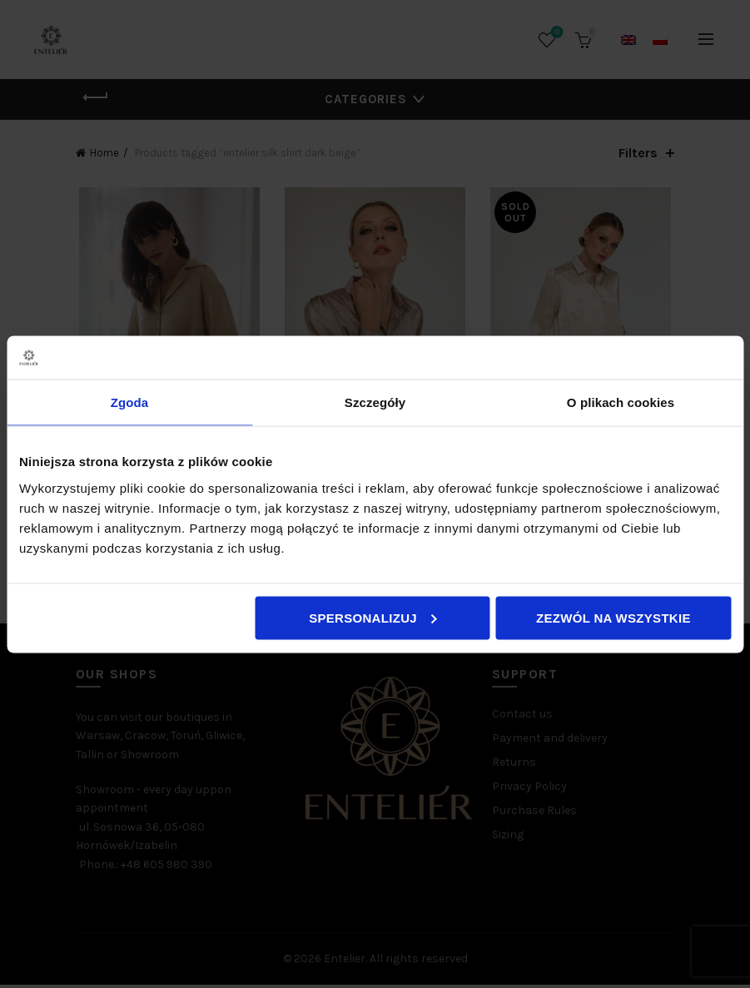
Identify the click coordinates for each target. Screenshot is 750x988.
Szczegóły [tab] (375, 402)
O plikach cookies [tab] (620, 402)
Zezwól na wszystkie (613, 617)
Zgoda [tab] (130, 402)
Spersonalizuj (373, 617)
